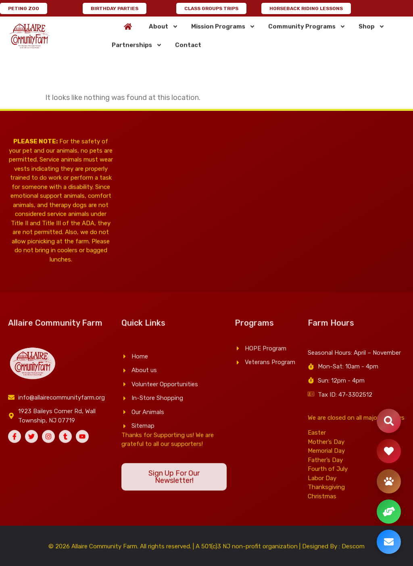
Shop (372, 34)
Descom (353, 550)
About (163, 34)
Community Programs (307, 34)
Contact (188, 52)
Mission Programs (223, 34)
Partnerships (137, 53)
